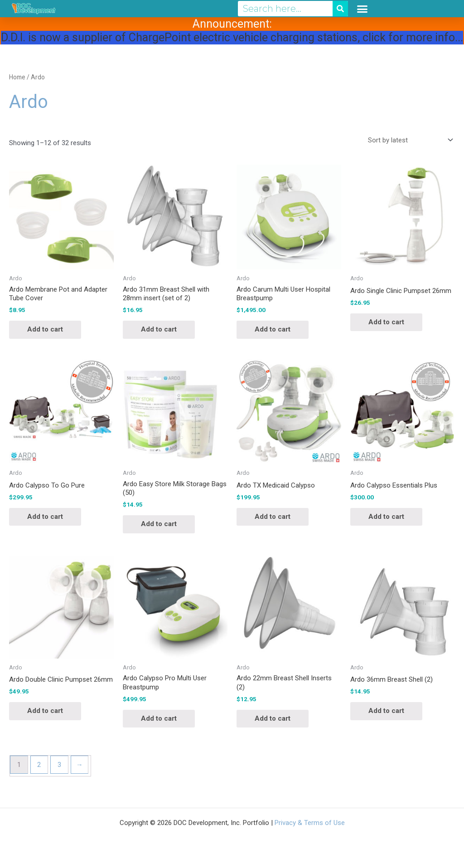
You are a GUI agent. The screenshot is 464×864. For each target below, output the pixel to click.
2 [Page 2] (39, 765)
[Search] (340, 8)
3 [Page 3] (59, 765)
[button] (362, 8)
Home (17, 77)
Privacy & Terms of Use (310, 823)
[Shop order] (408, 140)
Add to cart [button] (45, 329)
